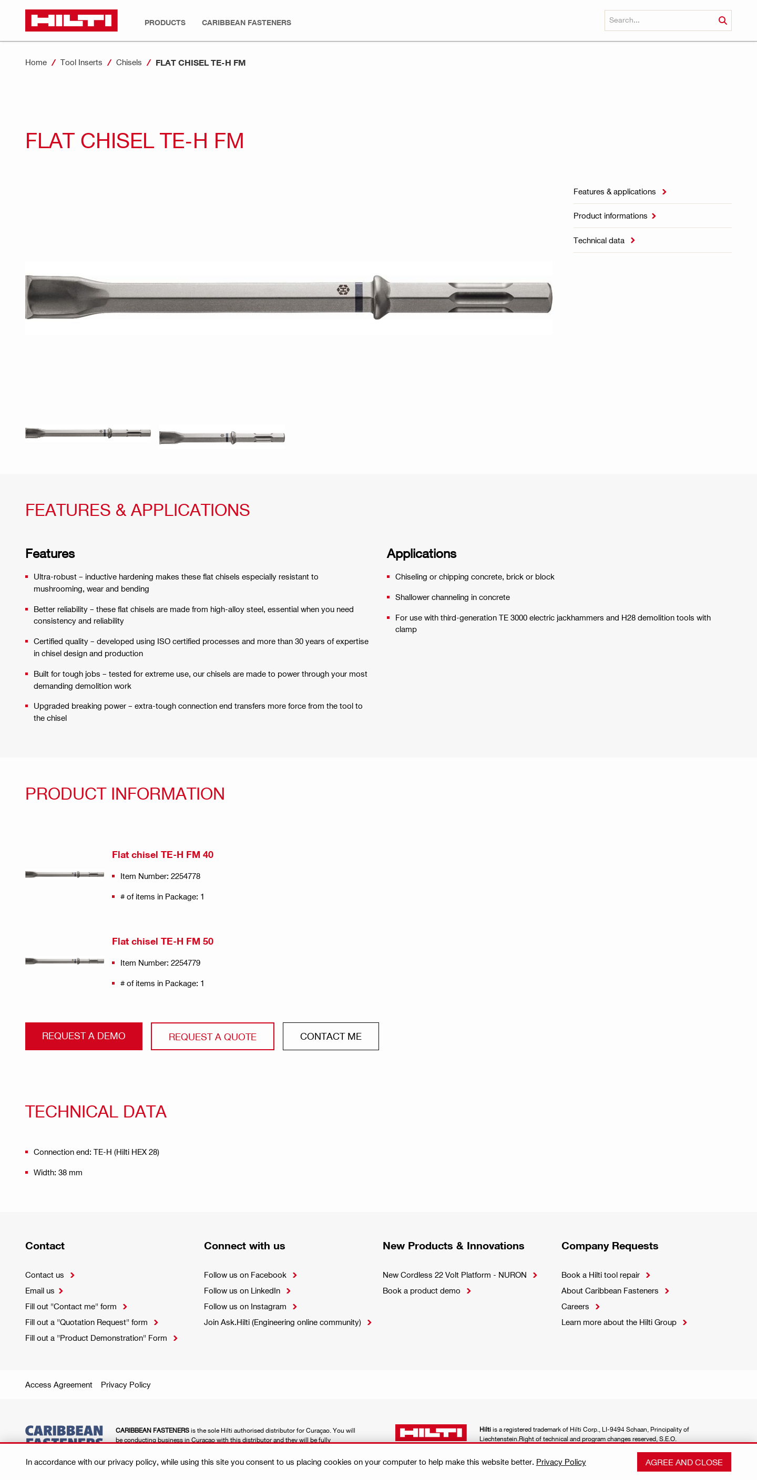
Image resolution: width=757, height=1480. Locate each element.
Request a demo (84, 1035)
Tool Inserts (81, 62)
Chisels (129, 62)
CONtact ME (331, 1035)
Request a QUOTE (213, 1036)
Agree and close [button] (684, 1462)
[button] (165, 22)
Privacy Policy (126, 1384)
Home (36, 62)
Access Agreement (59, 1384)
